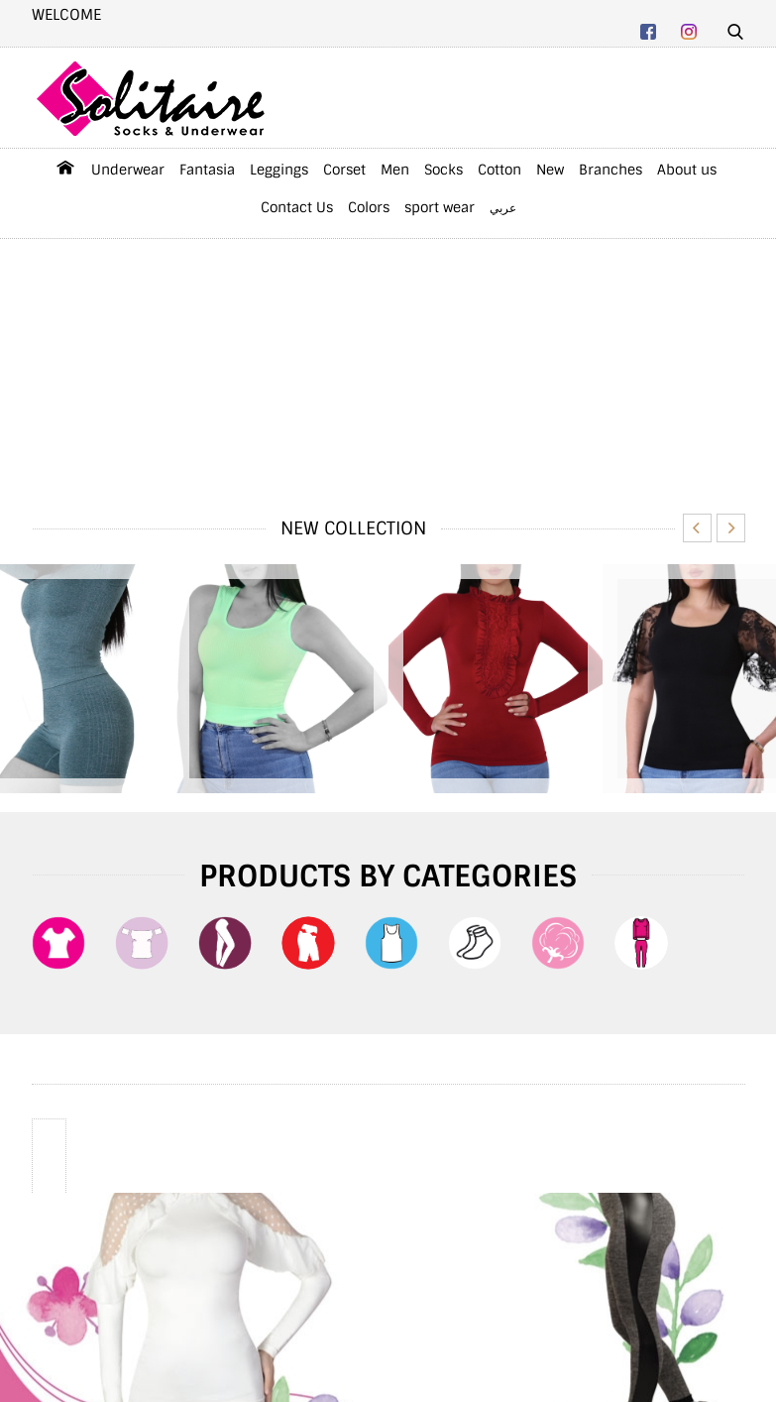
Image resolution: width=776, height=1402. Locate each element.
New (550, 169)
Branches (610, 169)
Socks (443, 169)
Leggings (279, 169)
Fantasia (207, 169)
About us (687, 169)
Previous (697, 528)
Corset (344, 169)
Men (395, 169)
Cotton (499, 169)
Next (731, 528)
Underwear (128, 169)
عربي (503, 208)
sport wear (439, 207)
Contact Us (297, 207)
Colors (368, 207)
